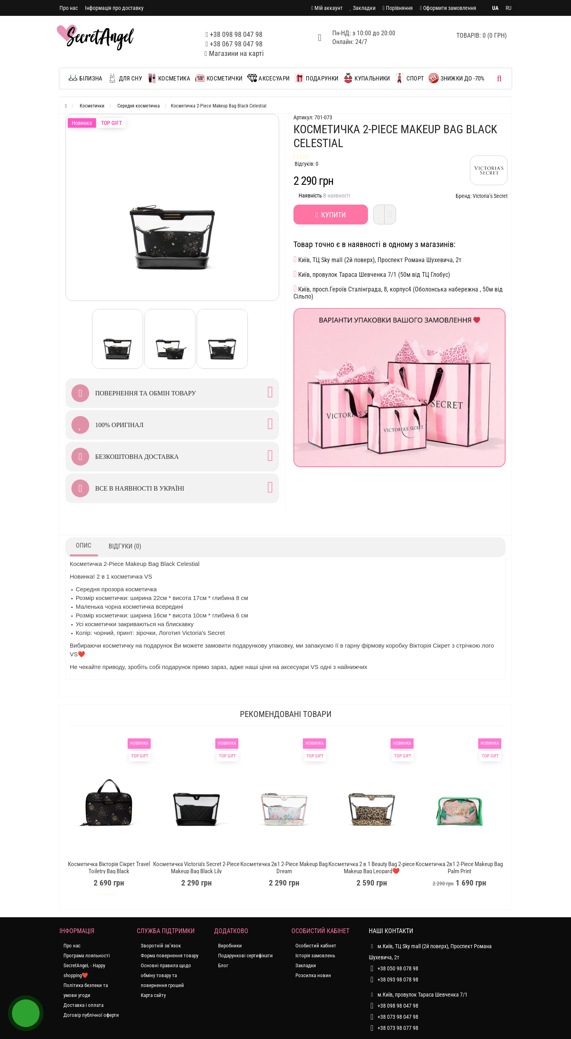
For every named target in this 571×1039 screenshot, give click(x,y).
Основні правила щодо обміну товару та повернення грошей (166, 975)
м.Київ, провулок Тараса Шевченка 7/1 (418, 994)
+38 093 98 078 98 (397, 979)
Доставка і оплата (83, 1005)
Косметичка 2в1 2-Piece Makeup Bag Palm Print (459, 868)
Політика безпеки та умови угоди (85, 990)
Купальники (366, 78)
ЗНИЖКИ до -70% (457, 78)
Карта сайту (153, 995)
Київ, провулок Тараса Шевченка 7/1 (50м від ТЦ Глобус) (371, 274)
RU (509, 8)
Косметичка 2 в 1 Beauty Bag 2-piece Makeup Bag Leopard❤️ (371, 868)
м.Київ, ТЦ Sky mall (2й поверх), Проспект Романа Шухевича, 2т (430, 950)
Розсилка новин (313, 975)
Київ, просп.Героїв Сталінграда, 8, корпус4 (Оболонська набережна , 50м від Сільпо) (398, 292)
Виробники (230, 946)
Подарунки (316, 78)
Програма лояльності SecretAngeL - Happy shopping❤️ (86, 965)
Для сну (124, 78)
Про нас (68, 8)
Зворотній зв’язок (161, 946)
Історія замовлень (315, 955)
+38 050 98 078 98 (397, 968)
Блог (223, 965)
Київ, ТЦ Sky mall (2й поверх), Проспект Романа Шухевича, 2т (377, 259)
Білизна (87, 78)
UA (495, 8)
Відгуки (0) (125, 546)
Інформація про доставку (114, 8)
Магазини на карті (236, 53)
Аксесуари (268, 78)
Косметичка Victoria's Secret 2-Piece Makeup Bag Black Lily (196, 868)
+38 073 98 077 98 (397, 1028)
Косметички (218, 78)
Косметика (168, 78)
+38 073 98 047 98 (397, 1017)
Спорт (409, 78)
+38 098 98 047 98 (236, 34)
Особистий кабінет (315, 946)
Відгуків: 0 (306, 164)
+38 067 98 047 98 (236, 44)
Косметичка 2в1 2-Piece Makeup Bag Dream (284, 868)
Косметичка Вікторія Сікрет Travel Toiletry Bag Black (109, 868)
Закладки (305, 965)
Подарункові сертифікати (245, 955)
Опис (83, 545)
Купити (331, 215)
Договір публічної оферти (91, 1015)
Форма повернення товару (169, 955)
